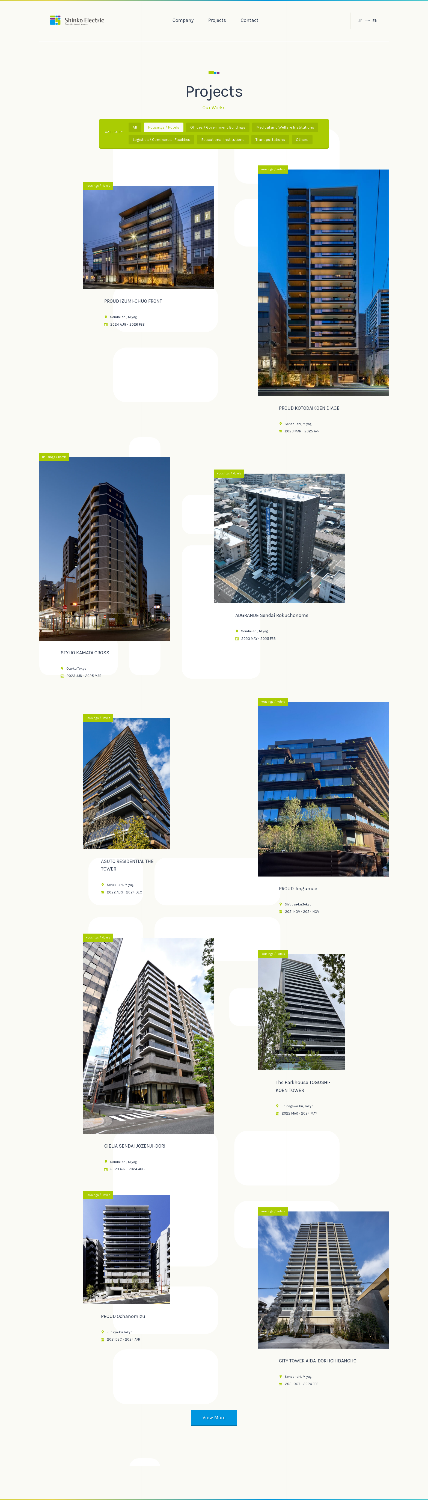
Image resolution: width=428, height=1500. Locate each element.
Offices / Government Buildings (217, 127)
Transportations (270, 139)
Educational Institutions (223, 139)
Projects (217, 20)
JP (360, 20)
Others (302, 139)
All (135, 127)
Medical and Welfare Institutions (285, 127)
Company (183, 20)
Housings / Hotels (163, 127)
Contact (249, 20)
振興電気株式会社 (77, 20)
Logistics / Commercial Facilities (161, 139)
